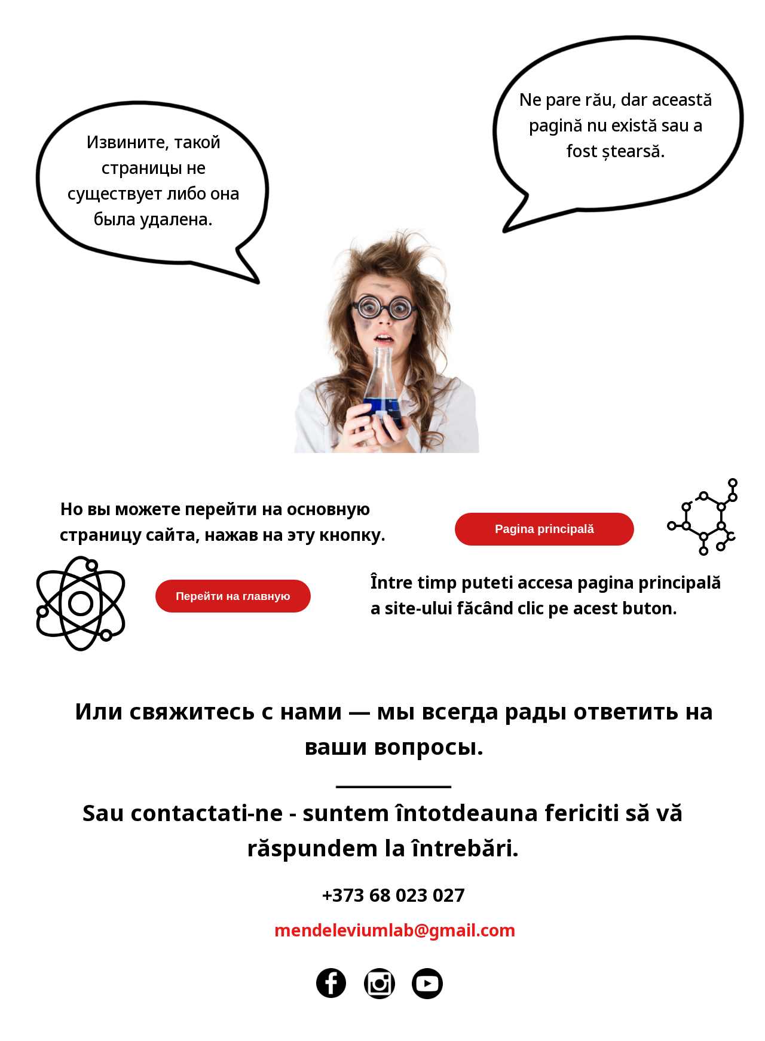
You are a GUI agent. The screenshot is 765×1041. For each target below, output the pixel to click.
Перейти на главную (233, 596)
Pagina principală (544, 528)
